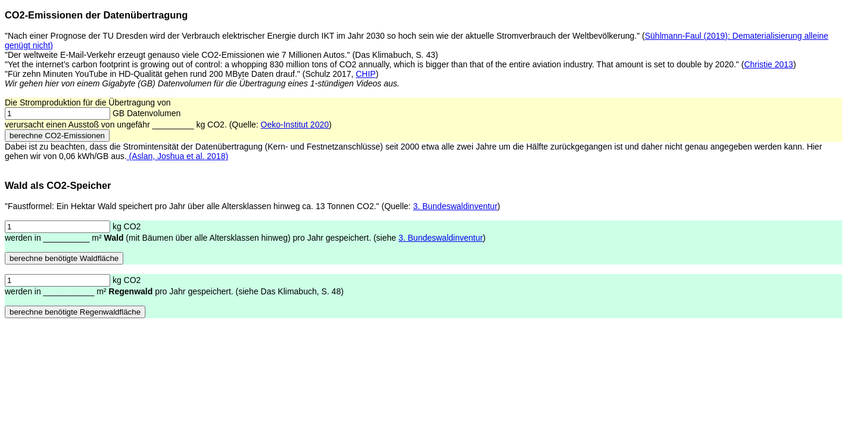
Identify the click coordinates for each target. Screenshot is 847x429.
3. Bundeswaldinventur (455, 206)
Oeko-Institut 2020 (295, 124)
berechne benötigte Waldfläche (64, 258)
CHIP (365, 74)
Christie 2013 (768, 64)
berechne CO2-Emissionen (57, 135)
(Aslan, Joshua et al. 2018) (177, 156)
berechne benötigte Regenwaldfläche (75, 311)
